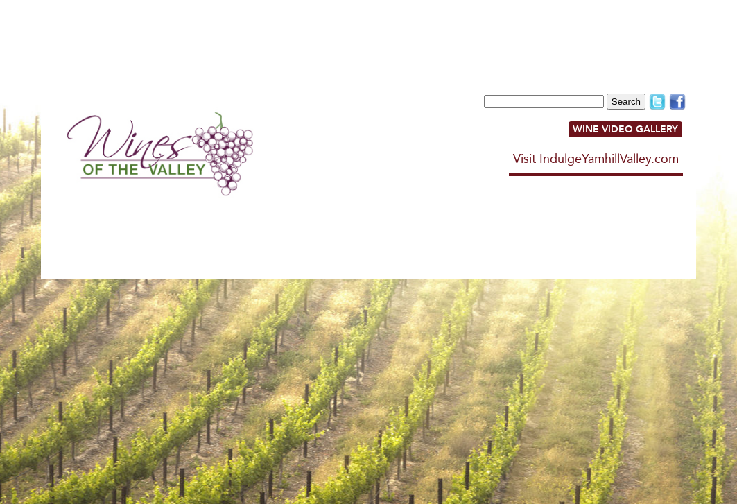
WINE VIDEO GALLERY (625, 129)
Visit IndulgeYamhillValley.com (596, 158)
